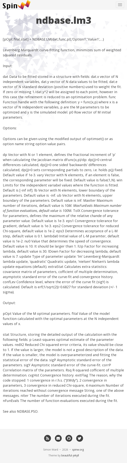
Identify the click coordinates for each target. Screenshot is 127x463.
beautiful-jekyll (70, 455)
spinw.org (78, 449)
